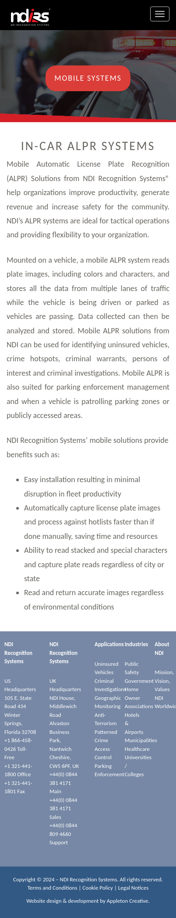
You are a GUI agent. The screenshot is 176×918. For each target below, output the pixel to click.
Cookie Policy (97, 887)
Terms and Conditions (52, 887)
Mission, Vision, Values (164, 680)
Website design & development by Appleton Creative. (88, 900)
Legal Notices (133, 887)
